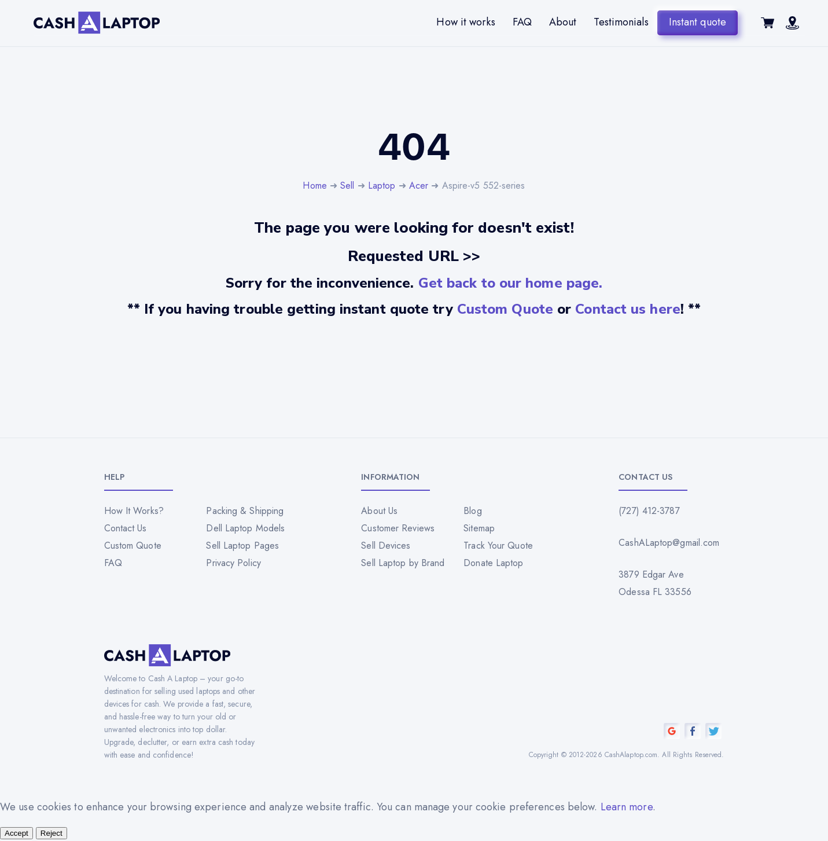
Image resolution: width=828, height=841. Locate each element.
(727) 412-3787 (649, 510)
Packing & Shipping (245, 510)
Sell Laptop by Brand (402, 563)
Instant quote (697, 22)
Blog (472, 510)
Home (314, 185)
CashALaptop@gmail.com (669, 542)
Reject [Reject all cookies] (51, 833)
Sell (347, 185)
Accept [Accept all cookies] (16, 833)
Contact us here (627, 309)
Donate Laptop (493, 563)
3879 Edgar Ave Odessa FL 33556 (655, 583)
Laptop (382, 185)
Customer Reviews (398, 528)
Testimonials (621, 22)
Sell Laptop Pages (242, 545)
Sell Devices (385, 545)
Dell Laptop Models (245, 528)
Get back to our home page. (510, 283)
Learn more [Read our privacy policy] (627, 806)
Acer (418, 185)
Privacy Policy (233, 563)
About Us (379, 510)
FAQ (522, 22)
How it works (465, 22)
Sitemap (479, 528)
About (563, 22)
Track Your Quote (498, 545)
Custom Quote (505, 309)
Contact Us (125, 528)
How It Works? (134, 510)
